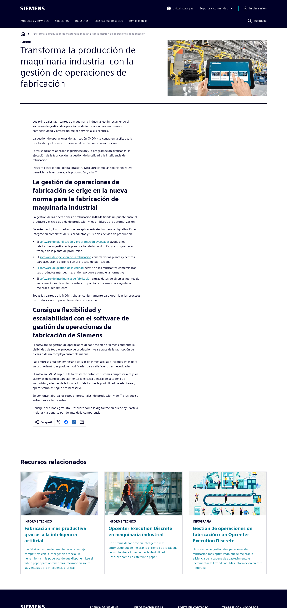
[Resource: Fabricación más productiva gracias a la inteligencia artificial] (59, 523)
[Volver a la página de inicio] (23, 33)
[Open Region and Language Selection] (180, 8)
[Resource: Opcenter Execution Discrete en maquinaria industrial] (143, 523)
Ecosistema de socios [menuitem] (109, 21)
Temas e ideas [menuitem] (138, 21)
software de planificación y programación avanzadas (74, 241)
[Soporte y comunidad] (216, 8)
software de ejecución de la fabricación (65, 257)
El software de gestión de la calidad (60, 268)
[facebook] (66, 422)
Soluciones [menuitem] (62, 21)
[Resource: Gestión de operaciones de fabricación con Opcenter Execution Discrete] (228, 523)
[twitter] (58, 422)
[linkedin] (74, 422)
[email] (82, 422)
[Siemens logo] (32, 8)
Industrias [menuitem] (81, 21)
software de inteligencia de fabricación (65, 278)
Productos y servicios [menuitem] (34, 21)
